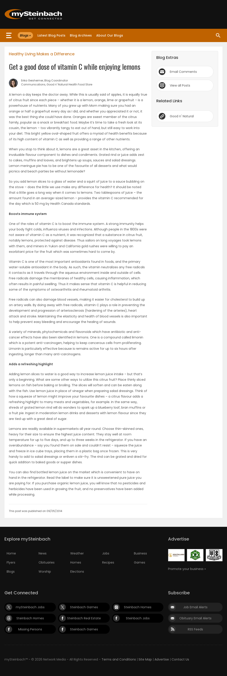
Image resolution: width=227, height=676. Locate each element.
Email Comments (183, 72)
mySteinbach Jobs (30, 607)
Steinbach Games (84, 607)
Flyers (11, 562)
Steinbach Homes (137, 607)
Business (140, 553)
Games (139, 562)
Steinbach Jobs (138, 618)
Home (11, 553)
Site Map (145, 659)
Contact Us (180, 659)
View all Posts (180, 85)
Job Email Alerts (195, 607)
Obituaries (47, 562)
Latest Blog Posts (51, 35)
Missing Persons (30, 629)
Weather (77, 553)
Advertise (162, 659)
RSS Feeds (195, 629)
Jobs (105, 553)
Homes (75, 562)
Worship (45, 571)
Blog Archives (81, 35)
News (43, 553)
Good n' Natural (182, 116)
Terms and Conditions (119, 659)
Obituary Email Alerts (195, 618)
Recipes (108, 562)
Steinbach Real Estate (84, 618)
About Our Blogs (109, 35)
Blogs (11, 571)
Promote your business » (187, 569)
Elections (77, 571)
